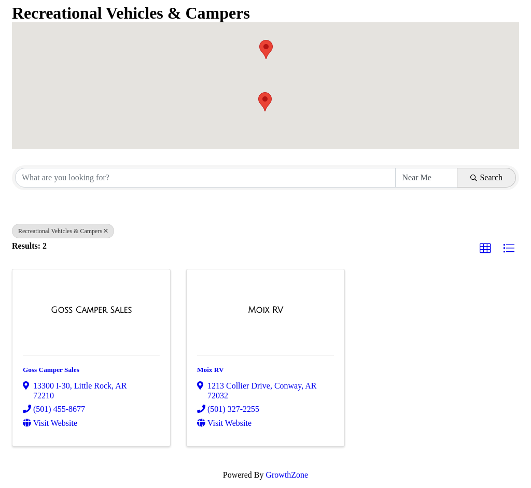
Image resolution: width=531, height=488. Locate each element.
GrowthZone (287, 474)
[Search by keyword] (205, 178)
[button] (265, 101)
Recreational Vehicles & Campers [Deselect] (63, 231)
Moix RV (210, 370)
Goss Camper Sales (51, 370)
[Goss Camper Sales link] (91, 310)
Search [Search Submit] (486, 177)
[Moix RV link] (265, 310)
